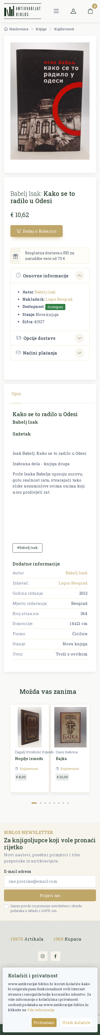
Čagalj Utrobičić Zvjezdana (37, 752)
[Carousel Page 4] (49, 803)
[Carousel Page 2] (40, 803)
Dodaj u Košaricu (37, 231)
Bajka (61, 758)
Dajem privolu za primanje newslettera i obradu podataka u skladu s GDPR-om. (46, 908)
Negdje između (29, 758)
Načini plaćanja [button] (36, 353)
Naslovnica (16, 29)
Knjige (41, 29)
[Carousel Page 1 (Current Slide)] (34, 803)
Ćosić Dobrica (67, 752)
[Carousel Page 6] (58, 803)
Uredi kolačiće (76, 1022)
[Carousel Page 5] (54, 803)
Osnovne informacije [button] (42, 275)
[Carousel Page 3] (45, 803)
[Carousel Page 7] (63, 803)
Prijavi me (50, 895)
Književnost (64, 29)
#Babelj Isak (27, 547)
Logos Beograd (59, 299)
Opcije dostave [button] (35, 338)
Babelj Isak (45, 292)
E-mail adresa (17, 871)
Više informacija (40, 1009)
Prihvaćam (44, 1022)
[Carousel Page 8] (68, 803)
